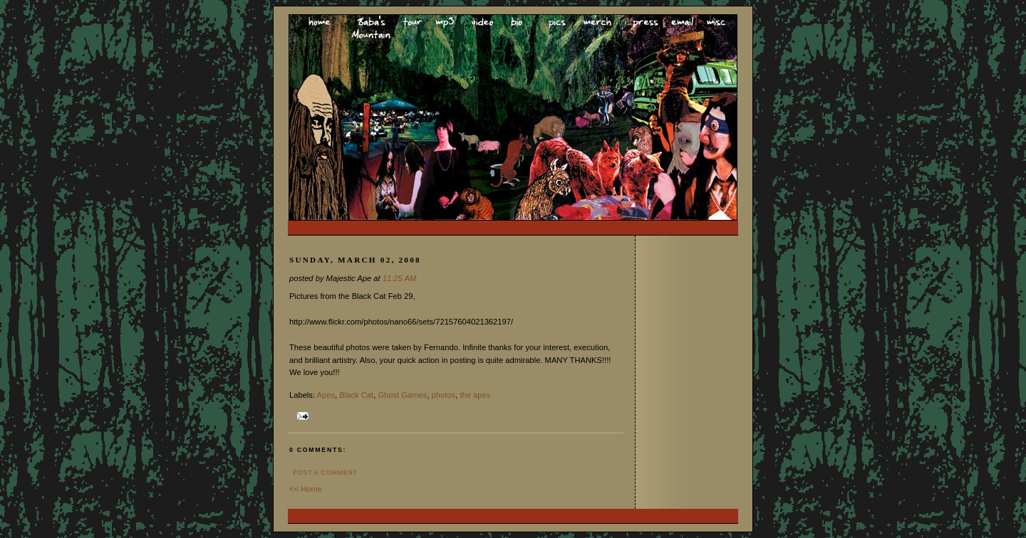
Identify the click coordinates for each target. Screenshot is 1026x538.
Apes (326, 395)
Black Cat (356, 395)
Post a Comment (325, 472)
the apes (475, 395)
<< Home (305, 489)
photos (444, 395)
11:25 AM (399, 278)
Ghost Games (402, 395)
